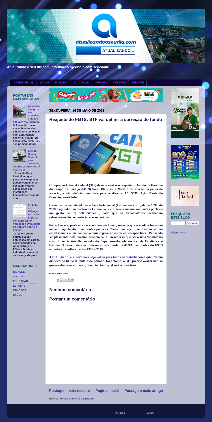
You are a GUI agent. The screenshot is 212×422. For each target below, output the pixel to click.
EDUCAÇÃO (81, 82)
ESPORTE (138, 82)
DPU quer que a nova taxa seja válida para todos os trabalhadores (98, 257)
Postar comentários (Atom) (77, 398)
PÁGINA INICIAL (24, 82)
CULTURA (119, 82)
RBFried (120, 413)
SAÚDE (44, 82)
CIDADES (101, 82)
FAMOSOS (61, 82)
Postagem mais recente (69, 391)
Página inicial (107, 391)
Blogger (149, 413)
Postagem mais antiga (143, 391)
